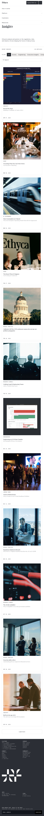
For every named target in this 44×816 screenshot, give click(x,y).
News (3, 753)
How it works (5, 742)
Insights (4, 752)
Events (14, 54)
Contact (25, 747)
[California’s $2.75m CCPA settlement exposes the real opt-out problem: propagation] (22, 313)
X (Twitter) (5, 758)
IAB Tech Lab (26, 756)
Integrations (26, 753)
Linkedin (4, 757)
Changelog (25, 754)
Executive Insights (33, 54)
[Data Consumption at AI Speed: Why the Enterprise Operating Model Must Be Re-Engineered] (22, 203)
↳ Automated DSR (6, 747)
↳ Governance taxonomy (8, 743)
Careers (25, 746)
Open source (26, 743)
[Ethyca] (11, 3)
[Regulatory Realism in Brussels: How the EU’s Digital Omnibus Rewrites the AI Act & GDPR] (22, 534)
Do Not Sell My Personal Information (9, 795)
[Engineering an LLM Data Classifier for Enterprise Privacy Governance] (22, 424)
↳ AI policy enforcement (9, 748)
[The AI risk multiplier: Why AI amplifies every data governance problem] (22, 589)
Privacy (25, 794)
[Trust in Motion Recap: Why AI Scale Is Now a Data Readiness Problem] (22, 479)
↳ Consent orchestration (9, 746)
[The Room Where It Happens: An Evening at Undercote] (22, 258)
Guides (4, 754)
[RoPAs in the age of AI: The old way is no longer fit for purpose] (22, 699)
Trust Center (5, 793)
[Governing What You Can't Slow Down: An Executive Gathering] (22, 148)
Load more (22, 731)
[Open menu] (40, 2)
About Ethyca (26, 742)
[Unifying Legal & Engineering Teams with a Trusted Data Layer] (22, 368)
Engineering (21, 54)
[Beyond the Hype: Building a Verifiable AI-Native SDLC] (22, 93)
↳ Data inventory (7, 745)
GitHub (24, 757)
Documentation (27, 752)
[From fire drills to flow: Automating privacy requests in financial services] (22, 644)
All (9, 54)
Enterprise (26, 745)
